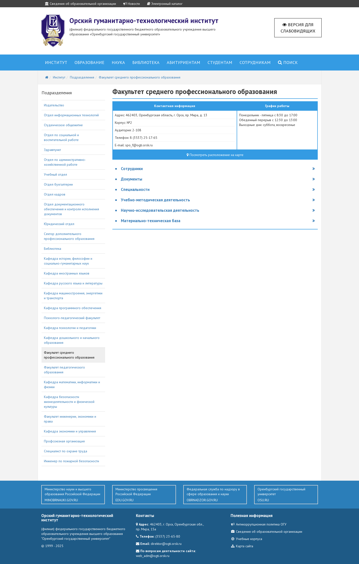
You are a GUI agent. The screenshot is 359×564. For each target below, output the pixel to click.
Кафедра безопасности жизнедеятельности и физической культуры (69, 402)
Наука (118, 62)
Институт (56, 62)
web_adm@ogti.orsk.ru (152, 556)
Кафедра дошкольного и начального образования (72, 340)
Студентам (220, 62)
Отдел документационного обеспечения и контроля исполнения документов (71, 209)
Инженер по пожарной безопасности (71, 461)
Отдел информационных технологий (71, 115)
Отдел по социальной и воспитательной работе (61, 137)
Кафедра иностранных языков (66, 273)
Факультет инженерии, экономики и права (70, 418)
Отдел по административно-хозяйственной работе (65, 162)
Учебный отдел (55, 174)
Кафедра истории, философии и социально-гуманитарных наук (68, 261)
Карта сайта (242, 546)
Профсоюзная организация (64, 441)
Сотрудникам (255, 62)
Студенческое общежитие (63, 125)
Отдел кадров (54, 194)
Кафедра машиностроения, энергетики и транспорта (73, 295)
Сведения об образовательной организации (80, 3)
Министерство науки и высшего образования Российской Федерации (73, 494)
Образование (89, 62)
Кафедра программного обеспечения (72, 308)
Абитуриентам (183, 62)
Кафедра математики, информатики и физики (72, 384)
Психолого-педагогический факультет (72, 318)
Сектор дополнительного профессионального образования (69, 236)
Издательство (54, 105)
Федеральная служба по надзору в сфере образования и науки (215, 494)
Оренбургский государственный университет (286, 494)
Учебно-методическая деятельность (155, 200)
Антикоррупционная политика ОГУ (258, 524)
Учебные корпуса (246, 539)
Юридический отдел (59, 224)
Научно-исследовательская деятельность (160, 210)
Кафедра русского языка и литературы (73, 283)
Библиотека (145, 62)
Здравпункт (52, 150)
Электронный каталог (165, 3)
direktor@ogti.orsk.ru (166, 543)
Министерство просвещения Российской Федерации (144, 494)
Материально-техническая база (150, 220)
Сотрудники (132, 168)
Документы (131, 179)
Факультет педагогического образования (64, 369)
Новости (131, 3)
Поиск (288, 62)
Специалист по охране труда (65, 451)
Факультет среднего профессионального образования (69, 355)
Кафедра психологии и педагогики (70, 328)
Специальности (135, 189)
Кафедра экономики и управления (70, 431)
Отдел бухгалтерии (58, 184)
